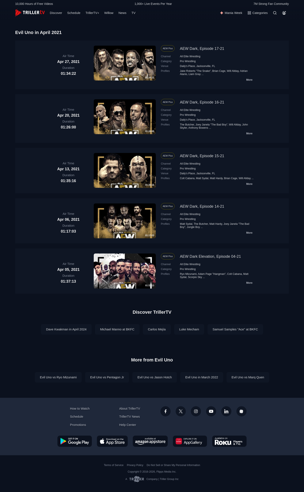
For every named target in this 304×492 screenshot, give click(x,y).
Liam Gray (195, 74)
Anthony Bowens (198, 127)
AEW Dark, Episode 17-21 (202, 48)
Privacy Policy (135, 465)
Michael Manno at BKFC (117, 329)
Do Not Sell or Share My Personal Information (173, 465)
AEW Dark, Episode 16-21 (202, 102)
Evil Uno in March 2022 (201, 377)
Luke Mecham (189, 329)
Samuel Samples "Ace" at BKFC (235, 329)
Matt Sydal (202, 178)
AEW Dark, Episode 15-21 (202, 156)
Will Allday (233, 71)
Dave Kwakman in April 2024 (66, 329)
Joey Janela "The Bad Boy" (211, 124)
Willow (108, 13)
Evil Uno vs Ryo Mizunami (58, 377)
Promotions (78, 425)
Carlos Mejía (157, 329)
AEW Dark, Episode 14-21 (202, 206)
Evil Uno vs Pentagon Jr (107, 377)
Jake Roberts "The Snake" (195, 71)
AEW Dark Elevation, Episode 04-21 (210, 256)
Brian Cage (218, 71)
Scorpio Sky (195, 277)
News (122, 13)
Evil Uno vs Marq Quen (248, 377)
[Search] (275, 13)
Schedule (73, 13)
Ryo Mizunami (188, 274)
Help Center (127, 425)
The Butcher (187, 124)
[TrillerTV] (30, 13)
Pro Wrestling (188, 61)
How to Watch (80, 408)
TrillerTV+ (92, 13)
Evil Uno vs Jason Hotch (154, 377)
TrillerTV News (129, 416)
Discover (56, 13)
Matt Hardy (216, 178)
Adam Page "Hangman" (212, 274)
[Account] (284, 13)
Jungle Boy (193, 227)
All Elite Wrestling (190, 56)
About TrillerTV (129, 408)
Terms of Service (114, 465)
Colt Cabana (187, 178)
